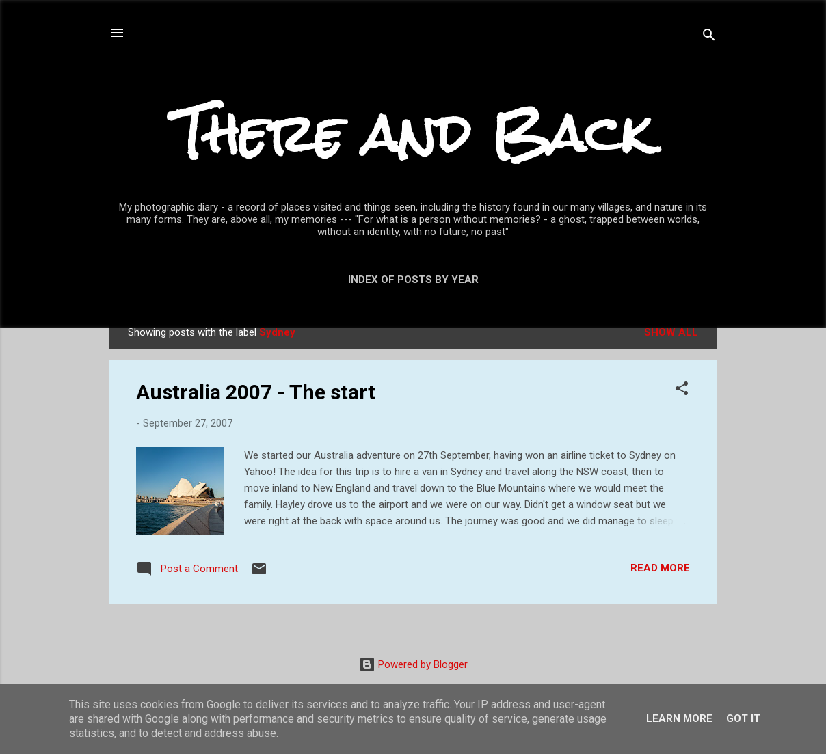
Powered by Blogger (413, 664)
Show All (671, 332)
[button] (682, 390)
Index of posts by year (413, 279)
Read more (660, 568)
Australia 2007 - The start (255, 392)
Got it (743, 718)
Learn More (679, 718)
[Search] (709, 37)
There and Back (413, 133)
